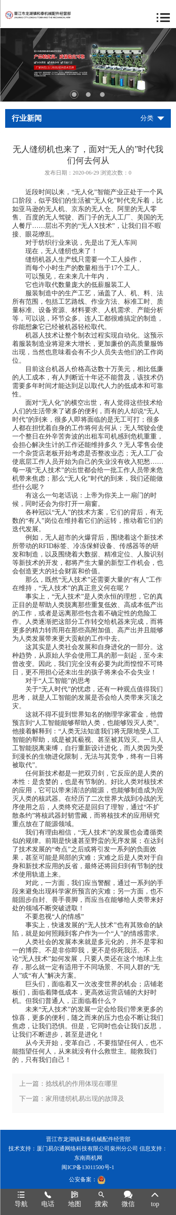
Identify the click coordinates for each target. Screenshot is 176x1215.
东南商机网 (88, 1158)
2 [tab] (88, 94)
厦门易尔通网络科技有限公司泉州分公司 (87, 1148)
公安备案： (87, 1179)
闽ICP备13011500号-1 (87, 1167)
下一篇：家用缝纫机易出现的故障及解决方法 (71, 1100)
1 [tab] (74, 94)
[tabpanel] (88, 65)
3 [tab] (102, 94)
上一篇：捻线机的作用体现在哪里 (68, 1083)
